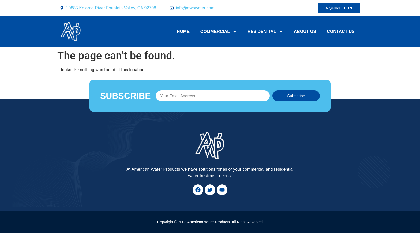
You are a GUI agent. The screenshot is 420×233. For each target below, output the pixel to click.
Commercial (218, 32)
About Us (305, 31)
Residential (265, 32)
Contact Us (341, 31)
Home (183, 31)
